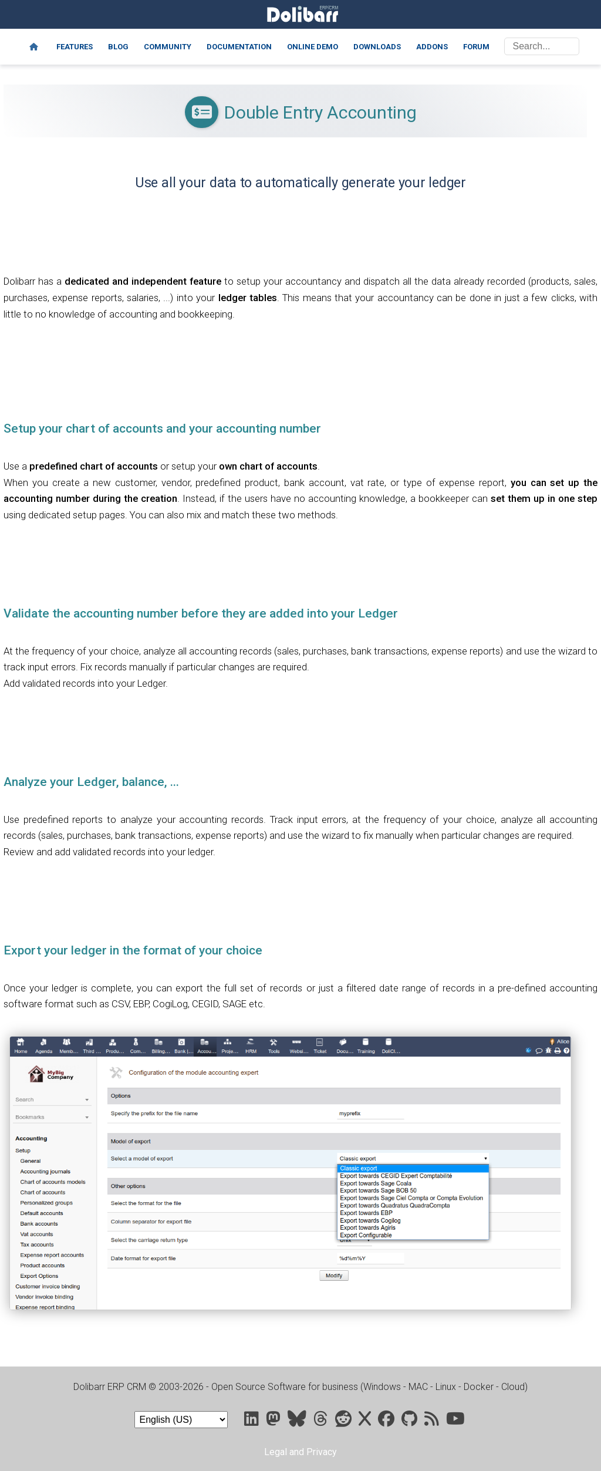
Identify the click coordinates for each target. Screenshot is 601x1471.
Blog (118, 46)
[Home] (33, 47)
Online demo (312, 46)
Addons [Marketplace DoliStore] (432, 46)
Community (167, 46)
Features (74, 46)
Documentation (239, 46)
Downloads (377, 46)
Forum (476, 46)
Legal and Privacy (300, 1451)
